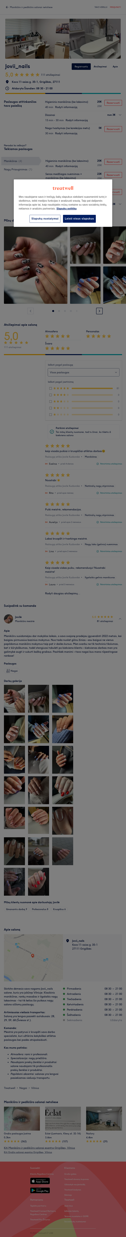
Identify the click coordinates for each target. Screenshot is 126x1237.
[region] (63, 203)
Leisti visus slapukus (79, 218)
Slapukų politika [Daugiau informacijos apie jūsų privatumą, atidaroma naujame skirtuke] (66, 208)
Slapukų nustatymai (45, 218)
